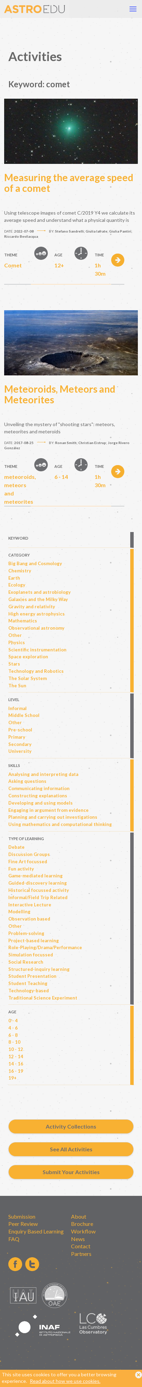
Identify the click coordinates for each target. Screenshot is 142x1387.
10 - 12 (15, 1049)
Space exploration (28, 656)
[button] (133, 9)
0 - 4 (13, 1020)
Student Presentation (32, 976)
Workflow (83, 1231)
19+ (12, 1078)
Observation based (29, 919)
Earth (14, 578)
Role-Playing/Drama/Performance (45, 947)
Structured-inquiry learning (39, 969)
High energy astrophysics (36, 614)
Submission (21, 1216)
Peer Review (23, 1223)
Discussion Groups (29, 854)
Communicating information (39, 788)
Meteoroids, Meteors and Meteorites (59, 394)
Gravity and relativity (31, 606)
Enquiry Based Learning (36, 1231)
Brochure (82, 1223)
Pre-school (20, 729)
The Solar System (27, 678)
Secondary (20, 744)
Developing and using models (40, 803)
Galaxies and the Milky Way (38, 599)
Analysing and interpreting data (43, 774)
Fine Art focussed (27, 861)
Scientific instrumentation (37, 649)
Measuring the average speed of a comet (68, 182)
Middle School (23, 715)
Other (15, 635)
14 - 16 (15, 1063)
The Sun (17, 685)
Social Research (25, 962)
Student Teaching (27, 983)
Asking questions (27, 781)
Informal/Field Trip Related (38, 897)
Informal (17, 708)
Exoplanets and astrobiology (39, 592)
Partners (81, 1253)
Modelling (19, 911)
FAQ (13, 1239)
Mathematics (22, 620)
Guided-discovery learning (37, 883)
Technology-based (28, 990)
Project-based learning (33, 940)
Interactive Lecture (29, 904)
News (78, 1239)
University (20, 751)
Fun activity (21, 869)
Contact (80, 1246)
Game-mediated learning (35, 875)
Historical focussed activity (38, 890)
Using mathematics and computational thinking (60, 824)
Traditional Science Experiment (42, 998)
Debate (16, 847)
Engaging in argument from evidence (48, 810)
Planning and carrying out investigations (52, 817)
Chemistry (19, 570)
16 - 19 (15, 1071)
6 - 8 (13, 1035)
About (78, 1216)
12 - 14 (15, 1056)
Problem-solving (26, 933)
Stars (14, 664)
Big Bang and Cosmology (35, 563)
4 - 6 (13, 1028)
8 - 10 (14, 1042)
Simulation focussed (30, 954)
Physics (16, 642)
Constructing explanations (37, 795)
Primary (16, 737)
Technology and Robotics (36, 671)
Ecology (16, 585)
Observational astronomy (36, 628)
